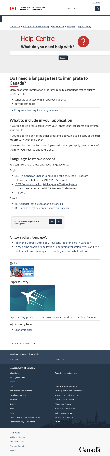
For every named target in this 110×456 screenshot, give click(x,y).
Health (12, 408)
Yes (51, 221)
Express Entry (84, 26)
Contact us (59, 359)
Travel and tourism (18, 395)
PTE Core (20, 192)
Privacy (13, 450)
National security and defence (22, 422)
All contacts (14, 373)
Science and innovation (65, 408)
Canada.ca (15, 26)
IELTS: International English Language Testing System (46, 184)
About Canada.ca (17, 441)
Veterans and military (64, 417)
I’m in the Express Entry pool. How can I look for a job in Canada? (53, 242)
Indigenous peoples (63, 413)
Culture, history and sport (66, 386)
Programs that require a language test (36, 110)
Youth (57, 422)
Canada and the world (64, 399)
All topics (71, 26)
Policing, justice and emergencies (69, 391)
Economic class (24, 330)
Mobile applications (18, 437)
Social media (15, 433)
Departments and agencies (66, 373)
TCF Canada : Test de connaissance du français (42, 208)
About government (17, 377)
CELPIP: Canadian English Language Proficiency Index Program (51, 176)
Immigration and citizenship (36, 26)
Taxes (12, 413)
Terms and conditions (19, 446)
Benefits (13, 404)
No (59, 221)
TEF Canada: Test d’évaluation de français (39, 204)
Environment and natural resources (25, 417)
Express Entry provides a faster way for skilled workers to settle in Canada (53, 302)
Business (13, 399)
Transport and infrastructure (67, 395)
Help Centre (58, 26)
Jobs (11, 386)
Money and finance (63, 404)
